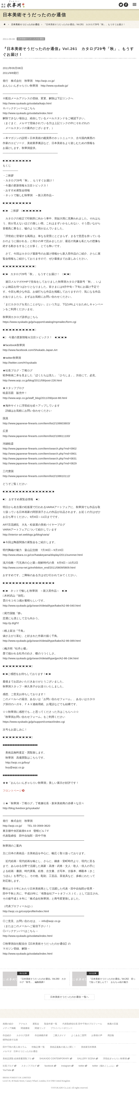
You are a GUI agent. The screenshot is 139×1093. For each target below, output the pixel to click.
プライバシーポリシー (61, 1028)
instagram (66, 1066)
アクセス (23, 1024)
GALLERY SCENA (86, 1058)
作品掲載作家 (41, 1035)
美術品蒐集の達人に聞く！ (63, 1047)
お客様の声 (96, 1035)
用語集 (111, 1035)
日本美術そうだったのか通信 (25, 24)
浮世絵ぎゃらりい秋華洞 (115, 1058)
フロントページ (12, 790)
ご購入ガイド (59, 1035)
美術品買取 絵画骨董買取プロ (17, 1058)
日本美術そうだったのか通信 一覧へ (69, 997)
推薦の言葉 (112, 1024)
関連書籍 (25, 1028)
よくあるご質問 (78, 1035)
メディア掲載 (9, 1028)
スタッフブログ (29, 1066)
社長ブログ (8, 1066)
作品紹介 (7, 1035)
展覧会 (36, 1024)
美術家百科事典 (88, 1047)
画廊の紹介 (8, 1024)
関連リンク (40, 1028)
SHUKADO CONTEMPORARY (54, 1058)
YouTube (7, 1070)
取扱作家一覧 (50, 1024)
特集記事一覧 (38, 1047)
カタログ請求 (23, 1035)
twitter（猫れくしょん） (103, 1066)
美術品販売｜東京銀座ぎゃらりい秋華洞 (13, 4)
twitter (81, 1066)
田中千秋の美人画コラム (15, 1047)
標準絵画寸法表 (10, 1039)
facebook (49, 1066)
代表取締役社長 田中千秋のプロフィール (82, 1024)
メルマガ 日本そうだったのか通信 (20, 1051)
